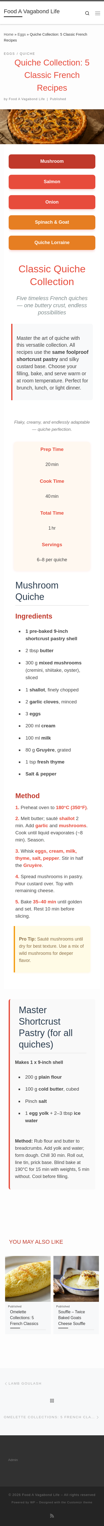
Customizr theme (80, 1502)
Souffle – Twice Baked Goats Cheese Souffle (71, 1318)
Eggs (22, 34)
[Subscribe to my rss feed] (52, 1516)
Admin (13, 1460)
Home (8, 34)
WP (32, 1502)
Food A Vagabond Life (27, 99)
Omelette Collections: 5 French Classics (24, 1318)
